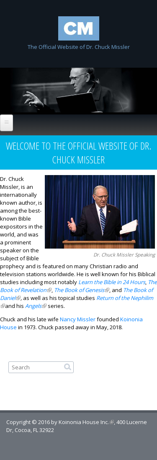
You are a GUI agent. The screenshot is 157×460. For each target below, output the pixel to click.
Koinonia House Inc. (86, 422)
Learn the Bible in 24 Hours (111, 282)
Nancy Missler (77, 319)
